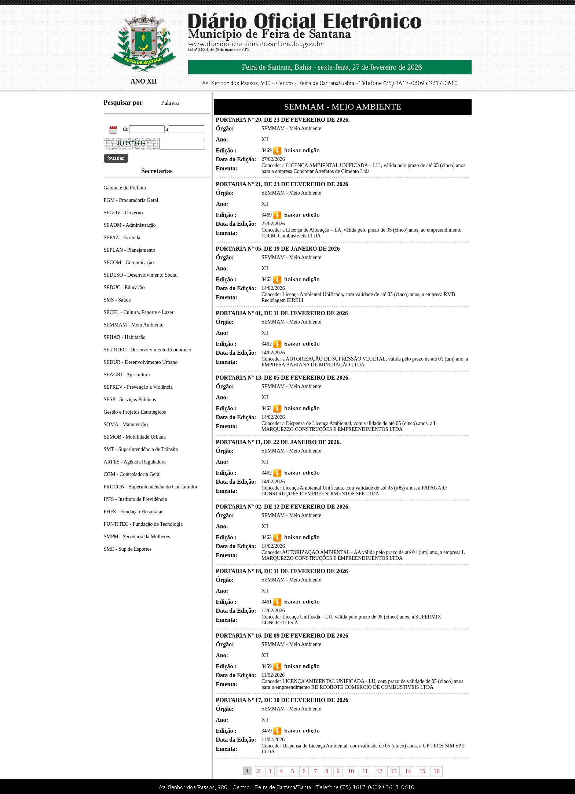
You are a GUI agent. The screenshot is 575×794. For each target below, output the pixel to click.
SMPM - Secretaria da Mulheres (137, 536)
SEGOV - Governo (123, 212)
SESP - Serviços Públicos (130, 399)
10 (351, 771)
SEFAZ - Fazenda (122, 237)
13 (393, 771)
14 (408, 771)
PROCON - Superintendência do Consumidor (151, 487)
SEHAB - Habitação (125, 337)
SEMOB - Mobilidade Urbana (135, 437)
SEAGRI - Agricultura (127, 374)
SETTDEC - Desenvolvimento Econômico (147, 349)
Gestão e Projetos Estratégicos (135, 412)
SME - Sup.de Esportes (128, 549)
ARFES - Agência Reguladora (135, 462)
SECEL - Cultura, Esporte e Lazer (139, 312)
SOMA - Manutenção (126, 424)
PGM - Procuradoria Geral (131, 200)
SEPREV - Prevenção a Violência (138, 387)
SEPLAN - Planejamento (129, 250)
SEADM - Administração (130, 225)
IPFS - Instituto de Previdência (135, 499)
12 (379, 771)
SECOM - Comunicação (129, 262)
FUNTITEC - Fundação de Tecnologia (143, 524)
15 (422, 771)
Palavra (170, 103)
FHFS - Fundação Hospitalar (133, 511)
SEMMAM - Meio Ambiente (134, 325)
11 (365, 771)
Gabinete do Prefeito (125, 188)
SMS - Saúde (117, 300)
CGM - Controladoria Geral (132, 474)
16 (436, 771)
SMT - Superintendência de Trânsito (141, 449)
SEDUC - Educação (124, 287)
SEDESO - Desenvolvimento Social (141, 275)
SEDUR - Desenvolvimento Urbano (141, 362)
